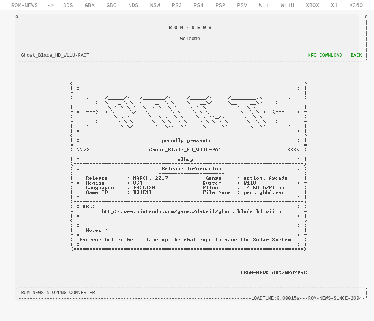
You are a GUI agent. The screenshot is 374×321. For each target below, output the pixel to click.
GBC (111, 5)
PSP (220, 5)
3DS (68, 5)
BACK (356, 55)
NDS (133, 5)
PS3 (177, 5)
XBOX (312, 5)
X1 (334, 5)
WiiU (287, 5)
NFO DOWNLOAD (325, 55)
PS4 (199, 5)
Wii (264, 5)
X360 (356, 5)
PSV (242, 5)
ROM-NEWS (24, 5)
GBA (90, 5)
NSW (155, 5)
